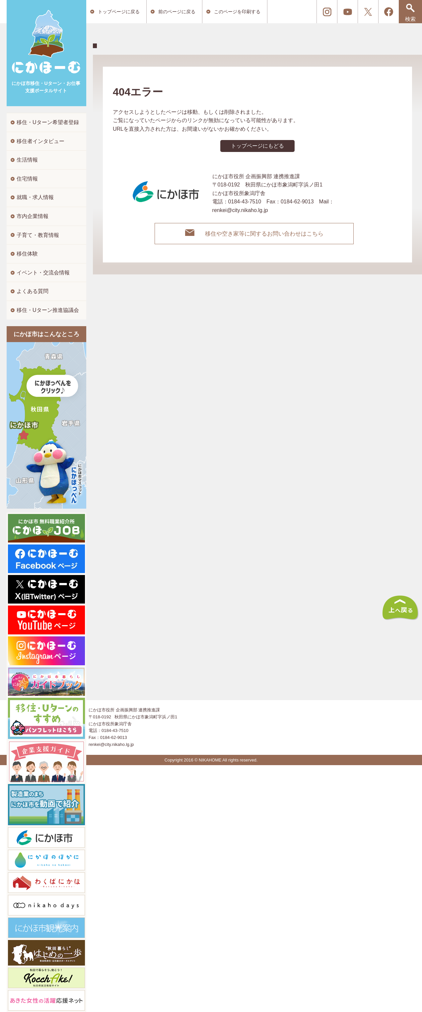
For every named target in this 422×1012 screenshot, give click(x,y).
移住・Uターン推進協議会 (48, 310)
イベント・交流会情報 (43, 272)
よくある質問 (32, 291)
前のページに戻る (176, 11)
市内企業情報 (32, 216)
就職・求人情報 (35, 197)
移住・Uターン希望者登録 (48, 122)
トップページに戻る (119, 11)
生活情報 (27, 160)
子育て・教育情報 (38, 235)
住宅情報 (27, 178)
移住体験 (27, 253)
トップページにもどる (257, 146)
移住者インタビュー (40, 141)
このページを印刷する (237, 11)
